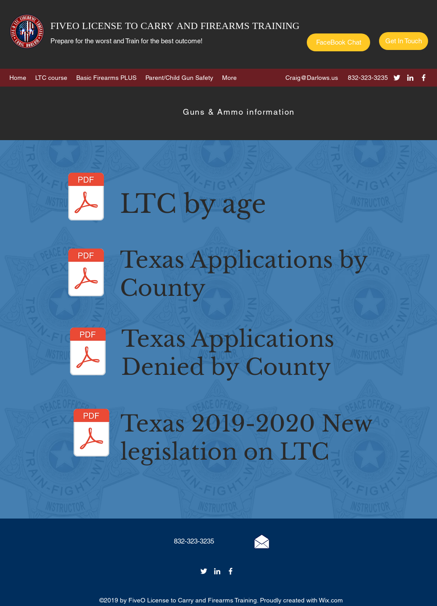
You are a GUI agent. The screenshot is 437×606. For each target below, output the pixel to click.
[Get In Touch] (403, 41)
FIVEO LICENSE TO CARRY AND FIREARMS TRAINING (175, 26)
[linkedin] (410, 77)
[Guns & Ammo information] (240, 111)
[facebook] (423, 77)
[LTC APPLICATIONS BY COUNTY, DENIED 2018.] (88, 352)
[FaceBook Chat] (338, 42)
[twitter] (396, 77)
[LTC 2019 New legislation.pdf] (91, 434)
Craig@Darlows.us (311, 77)
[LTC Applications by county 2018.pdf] (86, 273)
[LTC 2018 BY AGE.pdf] (86, 197)
